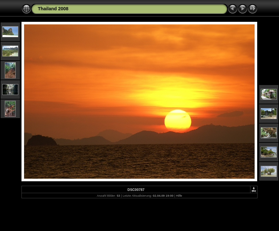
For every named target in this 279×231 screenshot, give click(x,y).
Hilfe (179, 195)
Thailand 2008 (53, 8)
